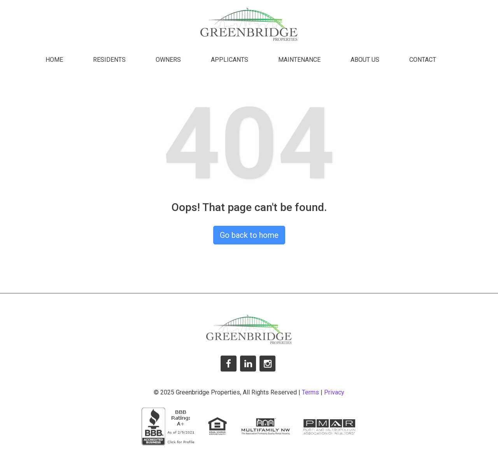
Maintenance (299, 59)
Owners (168, 59)
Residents (109, 59)
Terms (310, 392)
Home (54, 59)
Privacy (334, 392)
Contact (422, 59)
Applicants (229, 59)
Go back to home (249, 235)
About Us (365, 59)
